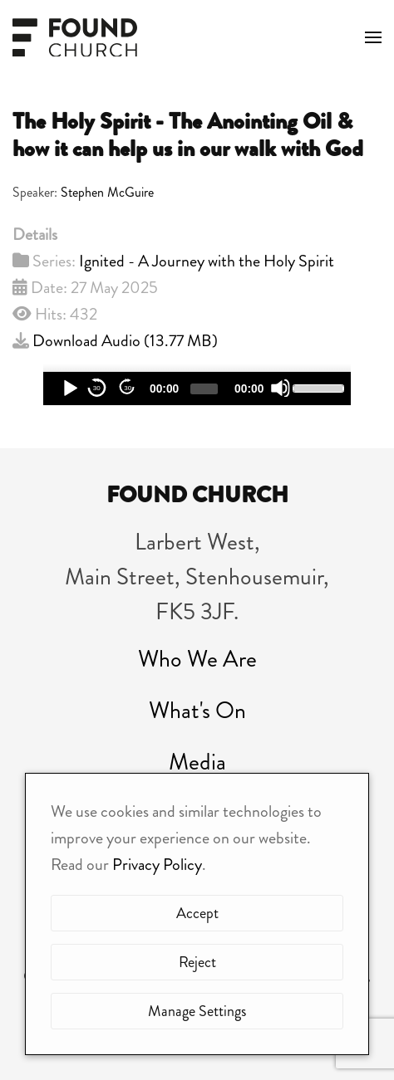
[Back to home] (74, 37)
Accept (197, 913)
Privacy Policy (157, 865)
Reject (197, 962)
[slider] (204, 389)
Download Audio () (125, 341)
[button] (373, 37)
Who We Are (197, 659)
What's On (197, 710)
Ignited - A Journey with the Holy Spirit (206, 261)
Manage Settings (197, 1011)
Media (197, 762)
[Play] (69, 388)
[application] (197, 388)
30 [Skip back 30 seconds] (97, 388)
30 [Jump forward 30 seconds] (127, 388)
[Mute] (280, 388)
